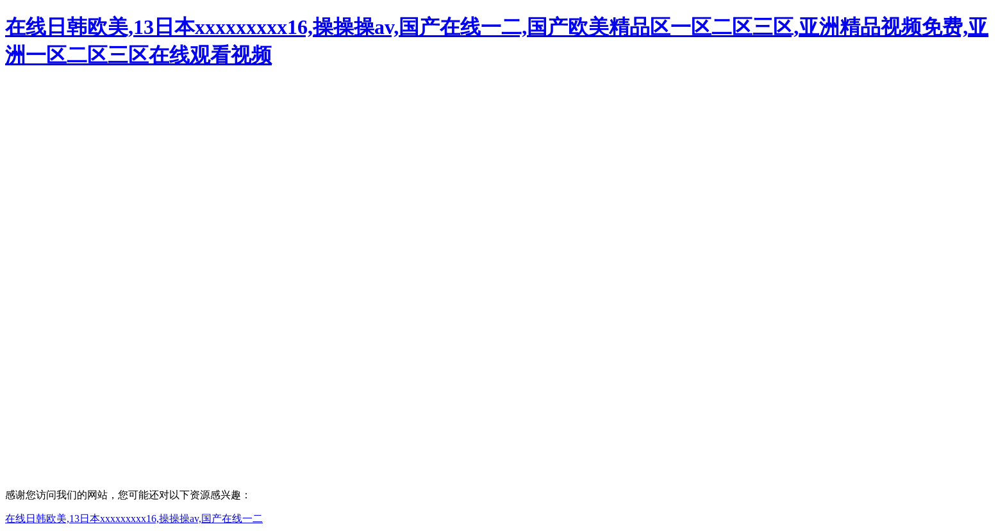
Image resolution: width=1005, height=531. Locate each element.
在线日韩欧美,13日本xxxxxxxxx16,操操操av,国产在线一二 (134, 518)
